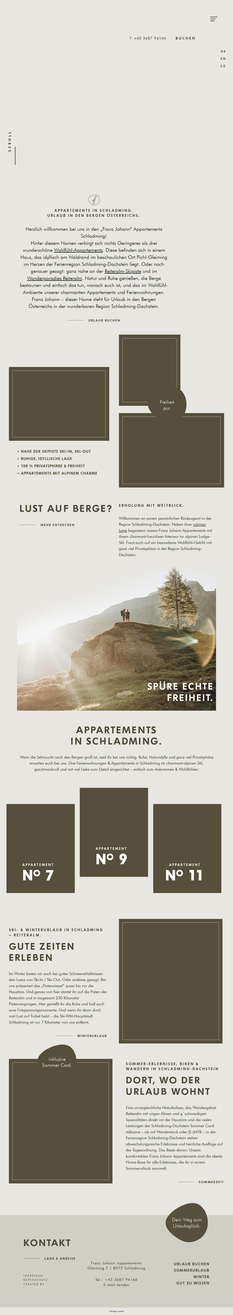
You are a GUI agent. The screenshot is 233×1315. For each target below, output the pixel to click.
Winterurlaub (92, 1036)
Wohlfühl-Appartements (78, 250)
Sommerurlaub (192, 1270)
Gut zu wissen (193, 1283)
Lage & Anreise (60, 1258)
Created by (41, 1284)
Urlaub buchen (104, 320)
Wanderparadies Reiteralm (54, 278)
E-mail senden (116, 1284)
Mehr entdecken (57, 525)
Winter (201, 1277)
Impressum (33, 1275)
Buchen (186, 38)
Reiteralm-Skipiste (123, 271)
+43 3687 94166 (121, 1279)
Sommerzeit (211, 1182)
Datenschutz (35, 1279)
